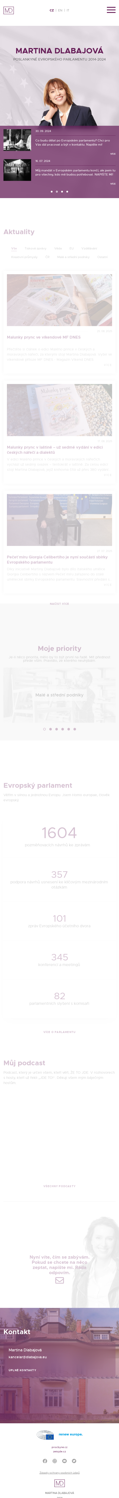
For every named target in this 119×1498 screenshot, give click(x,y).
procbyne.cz (59, 1447)
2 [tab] (57, 191)
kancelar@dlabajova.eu (28, 1357)
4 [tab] (67, 191)
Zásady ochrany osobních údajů (60, 1473)
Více (113, 153)
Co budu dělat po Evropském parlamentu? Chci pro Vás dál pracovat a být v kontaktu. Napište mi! (72, 142)
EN (60, 10)
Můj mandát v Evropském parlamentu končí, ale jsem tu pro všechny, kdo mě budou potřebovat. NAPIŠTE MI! (75, 172)
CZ (52, 10)
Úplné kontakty (22, 1370)
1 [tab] (52, 191)
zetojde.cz (59, 1451)
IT (68, 10)
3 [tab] (62, 191)
